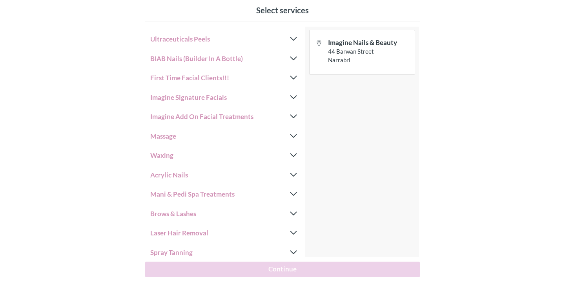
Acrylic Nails (223, 175)
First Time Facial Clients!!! (223, 78)
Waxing (223, 155)
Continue (282, 269)
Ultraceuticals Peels (223, 39)
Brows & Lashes (223, 214)
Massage (223, 136)
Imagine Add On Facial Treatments (223, 117)
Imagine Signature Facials (223, 97)
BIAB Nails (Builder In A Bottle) (223, 59)
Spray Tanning (223, 253)
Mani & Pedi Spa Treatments (223, 194)
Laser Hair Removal (223, 233)
